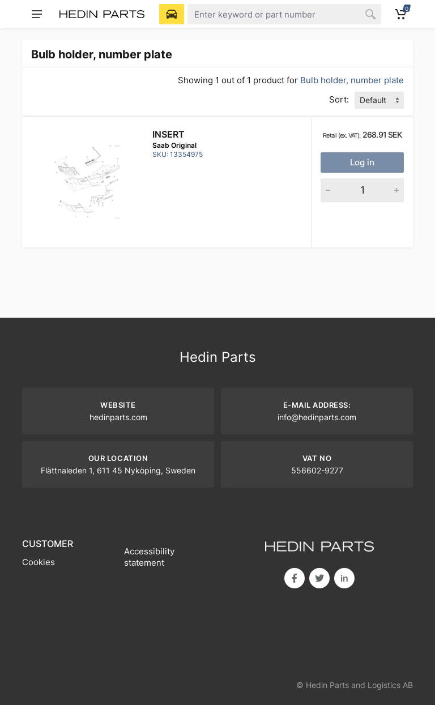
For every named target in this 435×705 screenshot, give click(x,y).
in (344, 578)
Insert (168, 134)
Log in (362, 162)
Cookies (38, 562)
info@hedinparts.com (317, 417)
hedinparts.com (118, 417)
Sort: (339, 99)
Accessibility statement (149, 557)
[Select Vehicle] (171, 14)
